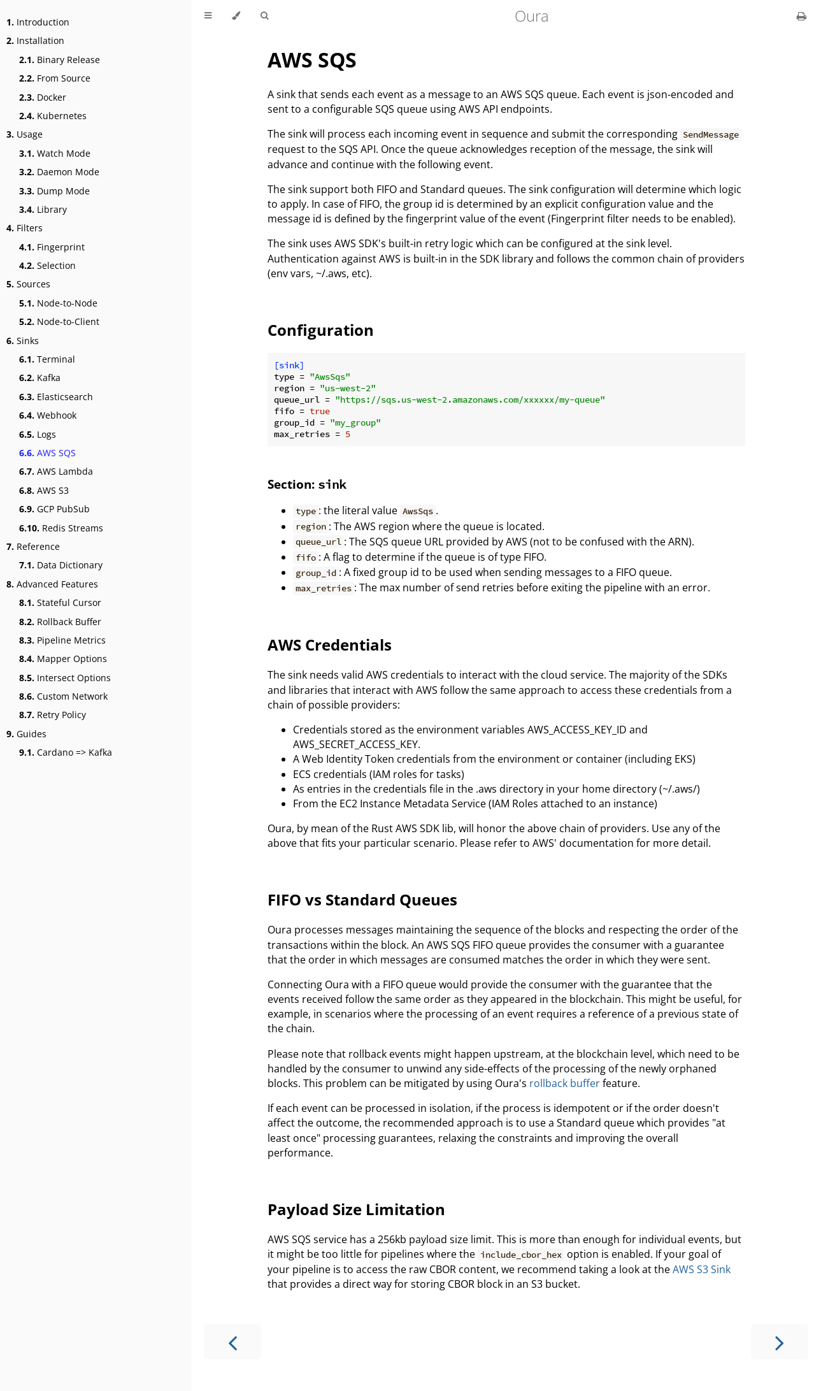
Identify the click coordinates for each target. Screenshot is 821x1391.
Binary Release (59, 60)
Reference (33, 546)
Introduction (37, 22)
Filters (24, 228)
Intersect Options (65, 678)
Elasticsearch (56, 397)
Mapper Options (63, 658)
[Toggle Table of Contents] (208, 16)
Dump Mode (54, 191)
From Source (54, 78)
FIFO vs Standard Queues (362, 899)
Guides (26, 734)
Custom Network (63, 696)
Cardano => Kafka (65, 752)
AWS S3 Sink (702, 1269)
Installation (35, 40)
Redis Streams (61, 528)
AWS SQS (47, 453)
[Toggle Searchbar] (264, 16)
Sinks (22, 341)
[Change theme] (236, 16)
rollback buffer (564, 1083)
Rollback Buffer (60, 622)
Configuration (321, 329)
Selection (47, 265)
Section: (307, 484)
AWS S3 (44, 490)
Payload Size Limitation (356, 1209)
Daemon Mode (59, 172)
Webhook (47, 415)
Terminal (47, 359)
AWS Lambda (56, 471)
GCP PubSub (54, 509)
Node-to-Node (58, 303)
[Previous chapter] (232, 1341)
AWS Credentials (330, 644)
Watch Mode (54, 153)
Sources (28, 284)
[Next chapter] (779, 1341)
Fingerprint (52, 247)
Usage (24, 134)
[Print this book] (801, 16)
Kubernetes (53, 116)
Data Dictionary (61, 565)
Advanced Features (52, 584)
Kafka (40, 377)
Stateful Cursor (60, 602)
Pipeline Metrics (62, 640)
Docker (42, 97)
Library (43, 209)
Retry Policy (52, 715)
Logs (37, 434)
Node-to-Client (59, 321)
